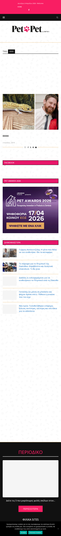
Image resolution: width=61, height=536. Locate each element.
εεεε (6, 135)
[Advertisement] (30, 73)
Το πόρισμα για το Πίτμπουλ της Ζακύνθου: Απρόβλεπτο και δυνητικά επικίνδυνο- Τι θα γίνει (36, 266)
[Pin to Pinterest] (33, 147)
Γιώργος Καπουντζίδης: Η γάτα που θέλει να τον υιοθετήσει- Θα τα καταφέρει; (38, 250)
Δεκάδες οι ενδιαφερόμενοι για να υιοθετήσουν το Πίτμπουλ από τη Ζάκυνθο (38, 279)
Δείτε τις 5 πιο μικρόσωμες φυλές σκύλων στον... (30, 500)
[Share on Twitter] (30, 147)
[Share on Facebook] (28, 147)
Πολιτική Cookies (35, 532)
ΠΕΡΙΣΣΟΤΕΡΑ (30, 508)
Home (20, 7)
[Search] (57, 17)
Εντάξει (23, 532)
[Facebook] (28, 10)
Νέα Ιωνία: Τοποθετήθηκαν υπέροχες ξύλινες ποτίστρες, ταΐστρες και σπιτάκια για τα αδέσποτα (38, 308)
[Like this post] (25, 147)
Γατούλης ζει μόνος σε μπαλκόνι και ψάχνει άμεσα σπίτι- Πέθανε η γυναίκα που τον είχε (37, 294)
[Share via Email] (36, 147)
